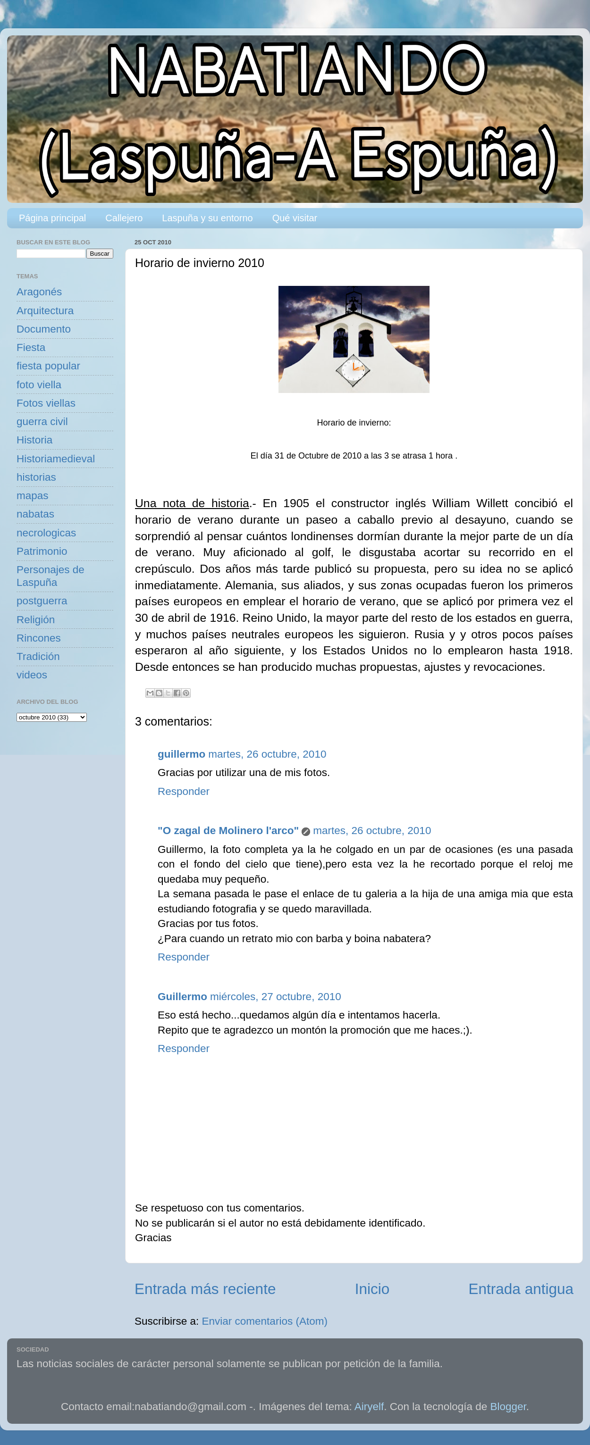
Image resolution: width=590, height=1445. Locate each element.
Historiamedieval (56, 459)
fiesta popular (48, 366)
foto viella (39, 385)
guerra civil (42, 421)
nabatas (35, 514)
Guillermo (182, 996)
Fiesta (31, 347)
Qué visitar (295, 218)
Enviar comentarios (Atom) (265, 1321)
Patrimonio (42, 551)
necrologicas (46, 533)
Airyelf (369, 1406)
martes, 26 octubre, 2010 (267, 754)
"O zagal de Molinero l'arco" (228, 830)
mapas (33, 495)
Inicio (372, 1288)
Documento (44, 329)
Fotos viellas (46, 403)
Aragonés (39, 292)
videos (32, 675)
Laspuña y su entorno (207, 218)
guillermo (181, 754)
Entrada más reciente (205, 1288)
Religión (36, 620)
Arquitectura (45, 311)
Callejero (124, 218)
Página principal (52, 218)
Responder (184, 791)
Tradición (38, 656)
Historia (34, 440)
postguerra (42, 601)
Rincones (39, 638)
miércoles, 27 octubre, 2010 (275, 996)
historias (36, 477)
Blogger (508, 1406)
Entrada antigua (521, 1288)
